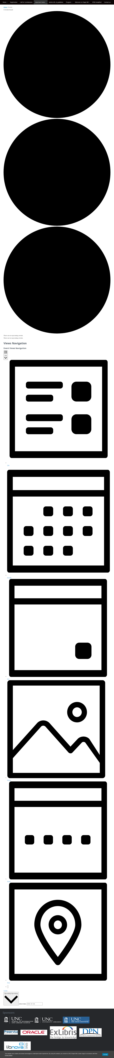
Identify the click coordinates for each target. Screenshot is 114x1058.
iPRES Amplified (96, 2)
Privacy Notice (8, 1055)
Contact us (107, 2)
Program (69, 2)
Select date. (23, 1004)
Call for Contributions (26, 2)
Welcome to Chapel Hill (82, 2)
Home (5, 2)
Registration (13, 2)
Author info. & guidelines (56, 2)
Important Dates (40, 2)
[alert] (57, 335)
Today (5, 991)
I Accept (105, 1054)
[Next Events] (8, 986)
